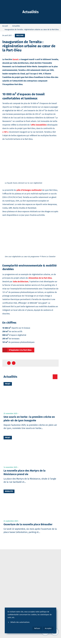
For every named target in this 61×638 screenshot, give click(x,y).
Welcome (19, 35)
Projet (7, 384)
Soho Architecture (20, 281)
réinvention (33, 278)
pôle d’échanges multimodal (29, 190)
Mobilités (9, 491)
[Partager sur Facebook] (9, 363)
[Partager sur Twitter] (13, 363)
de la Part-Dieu (45, 278)
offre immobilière (39, 125)
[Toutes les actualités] (55, 376)
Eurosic (16, 59)
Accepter (48, 628)
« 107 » (5, 132)
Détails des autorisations (19, 622)
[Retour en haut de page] (54, 363)
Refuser (37, 628)
